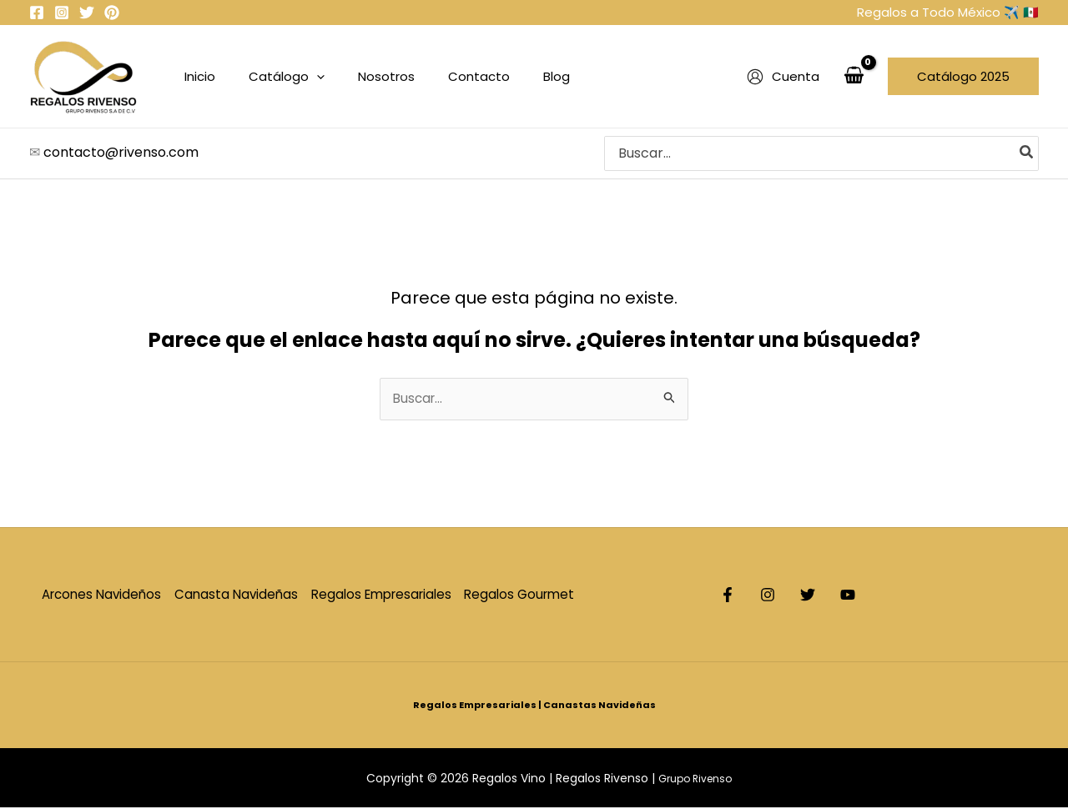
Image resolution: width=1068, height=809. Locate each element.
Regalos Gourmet (534, 595)
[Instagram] (61, 12)
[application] (304, 76)
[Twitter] (86, 12)
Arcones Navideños (101, 595)
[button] (963, 76)
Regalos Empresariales (390, 595)
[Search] (1027, 153)
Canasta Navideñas (239, 595)
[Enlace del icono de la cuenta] (783, 77)
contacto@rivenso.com (121, 152)
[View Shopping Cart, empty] (853, 76)
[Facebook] (36, 12)
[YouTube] (897, 596)
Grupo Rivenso (696, 779)
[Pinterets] (111, 12)
